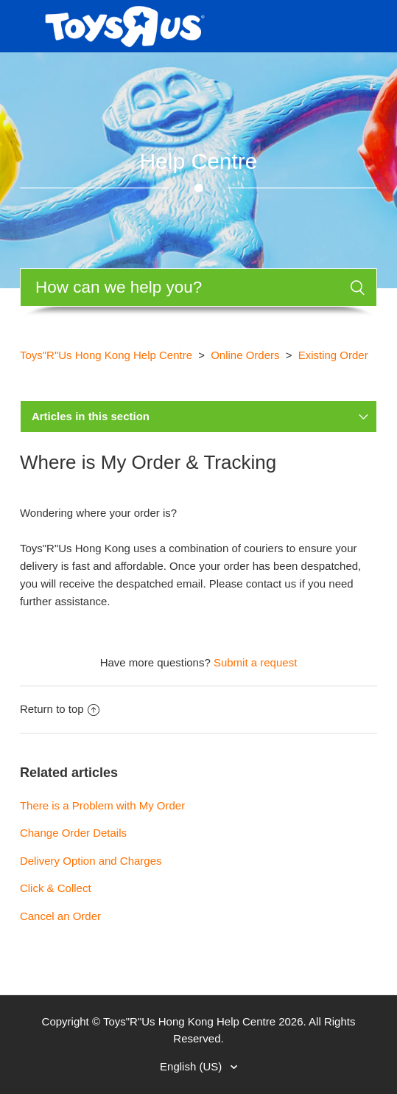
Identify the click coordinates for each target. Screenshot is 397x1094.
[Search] (198, 287)
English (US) (192, 1066)
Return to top (59, 709)
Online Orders (245, 355)
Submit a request (255, 662)
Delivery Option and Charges (91, 860)
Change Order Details (73, 832)
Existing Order (333, 355)
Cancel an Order (60, 916)
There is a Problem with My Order (102, 805)
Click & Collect (55, 888)
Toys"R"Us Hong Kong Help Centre (106, 355)
